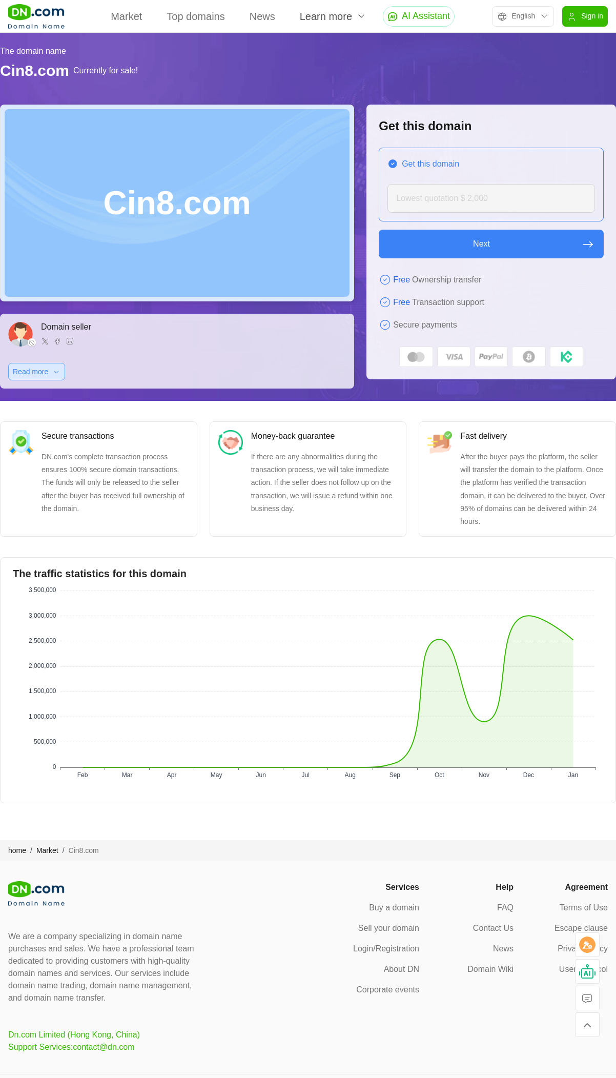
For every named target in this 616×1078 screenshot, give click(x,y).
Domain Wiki (490, 969)
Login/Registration (386, 948)
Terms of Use (584, 907)
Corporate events (387, 989)
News (262, 16)
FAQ (505, 907)
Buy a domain (394, 907)
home (17, 850)
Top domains (195, 16)
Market (126, 16)
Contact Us (493, 928)
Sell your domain (388, 928)
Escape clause (581, 928)
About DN (401, 969)
